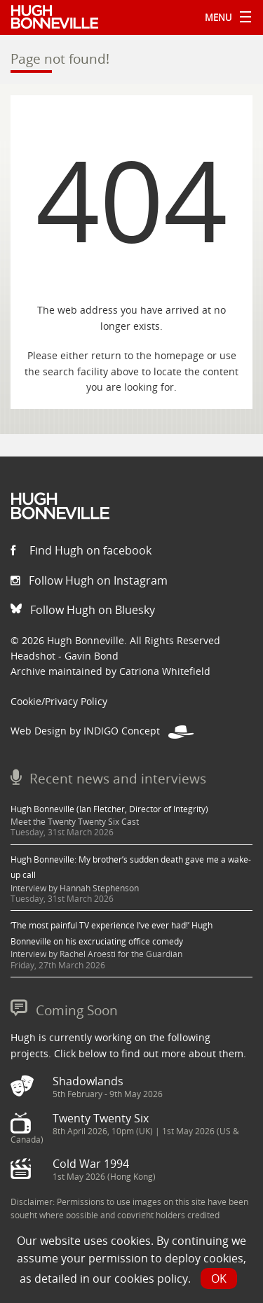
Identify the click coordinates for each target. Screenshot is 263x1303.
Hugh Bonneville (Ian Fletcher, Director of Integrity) (109, 809)
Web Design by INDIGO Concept (102, 730)
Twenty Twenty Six (101, 1118)
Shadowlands (88, 1081)
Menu (224, 17)
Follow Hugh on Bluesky (83, 610)
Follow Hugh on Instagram (89, 580)
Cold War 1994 (91, 1163)
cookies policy (151, 1278)
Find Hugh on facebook (81, 550)
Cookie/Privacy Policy (59, 701)
